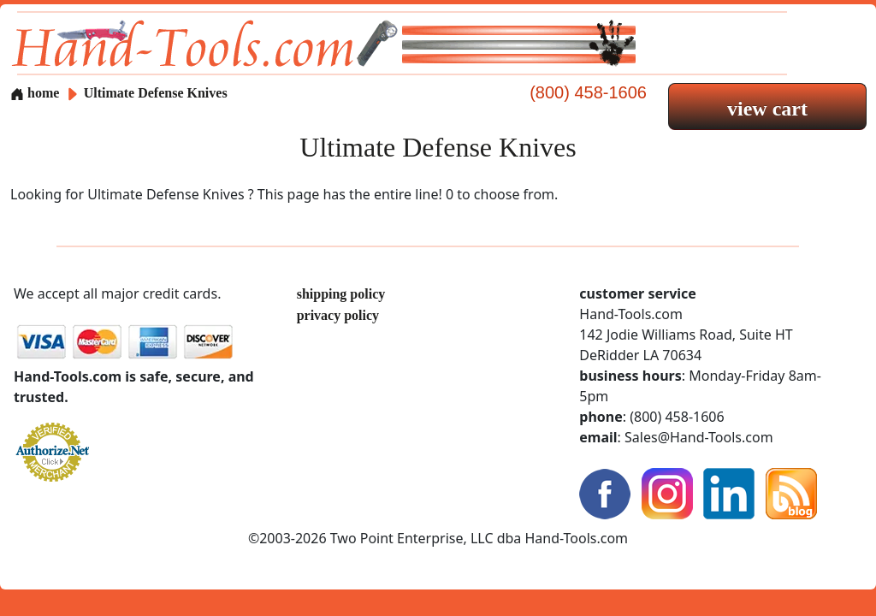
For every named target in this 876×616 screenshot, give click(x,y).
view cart (767, 109)
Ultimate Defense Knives (156, 93)
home (34, 93)
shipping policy (341, 294)
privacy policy (338, 315)
